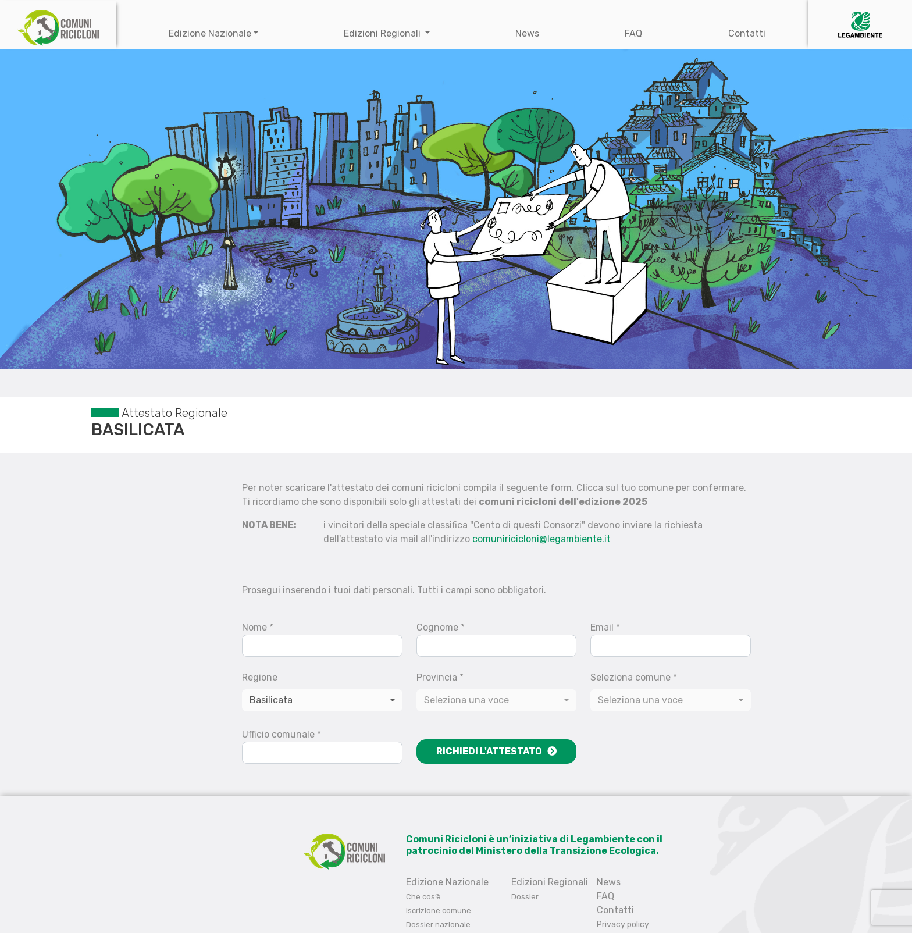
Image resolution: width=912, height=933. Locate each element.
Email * (605, 627)
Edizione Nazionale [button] (210, 33)
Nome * (257, 627)
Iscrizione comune (438, 910)
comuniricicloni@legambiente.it (541, 538)
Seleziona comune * (633, 677)
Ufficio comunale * (281, 734)
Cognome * (440, 627)
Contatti (746, 33)
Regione (259, 677)
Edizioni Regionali (383, 33)
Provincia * (440, 677)
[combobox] (496, 700)
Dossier (525, 896)
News (527, 33)
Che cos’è (423, 896)
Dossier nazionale (438, 924)
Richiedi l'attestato (496, 751)
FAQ (633, 33)
